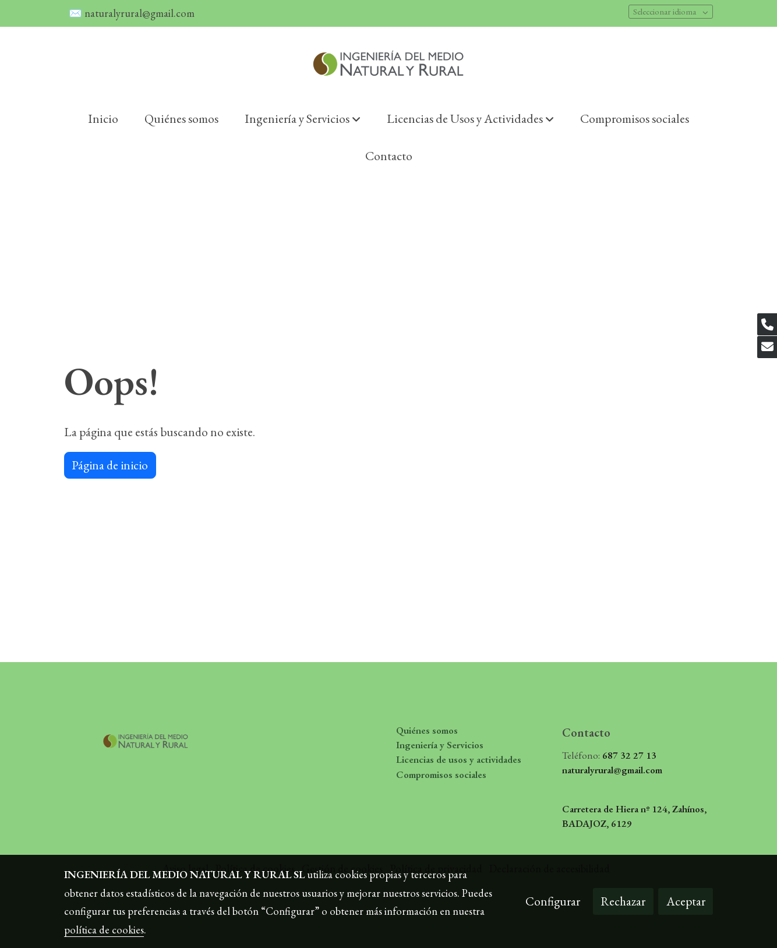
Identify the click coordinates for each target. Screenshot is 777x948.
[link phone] (767, 324)
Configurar (552, 901)
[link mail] (767, 347)
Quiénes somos (427, 730)
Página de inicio (110, 465)
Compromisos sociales (441, 774)
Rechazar (623, 901)
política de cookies (104, 929)
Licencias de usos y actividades (458, 759)
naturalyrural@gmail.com (140, 13)
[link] (388, 63)
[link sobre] (139, 737)
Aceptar (685, 901)
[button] (302, 118)
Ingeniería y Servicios (439, 744)
